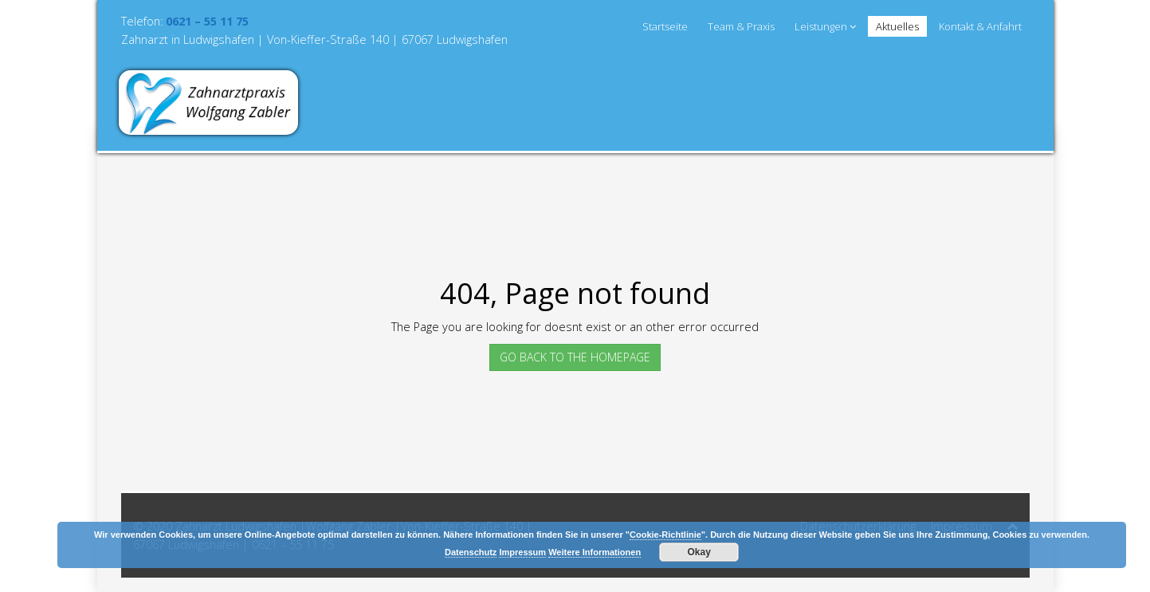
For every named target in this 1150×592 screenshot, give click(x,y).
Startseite (665, 26)
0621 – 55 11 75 (207, 21)
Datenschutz (471, 552)
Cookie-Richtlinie (665, 534)
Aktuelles (897, 26)
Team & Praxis (741, 26)
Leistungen (825, 26)
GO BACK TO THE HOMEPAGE (575, 357)
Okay (699, 552)
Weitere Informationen (594, 552)
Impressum (522, 552)
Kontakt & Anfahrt (980, 26)
